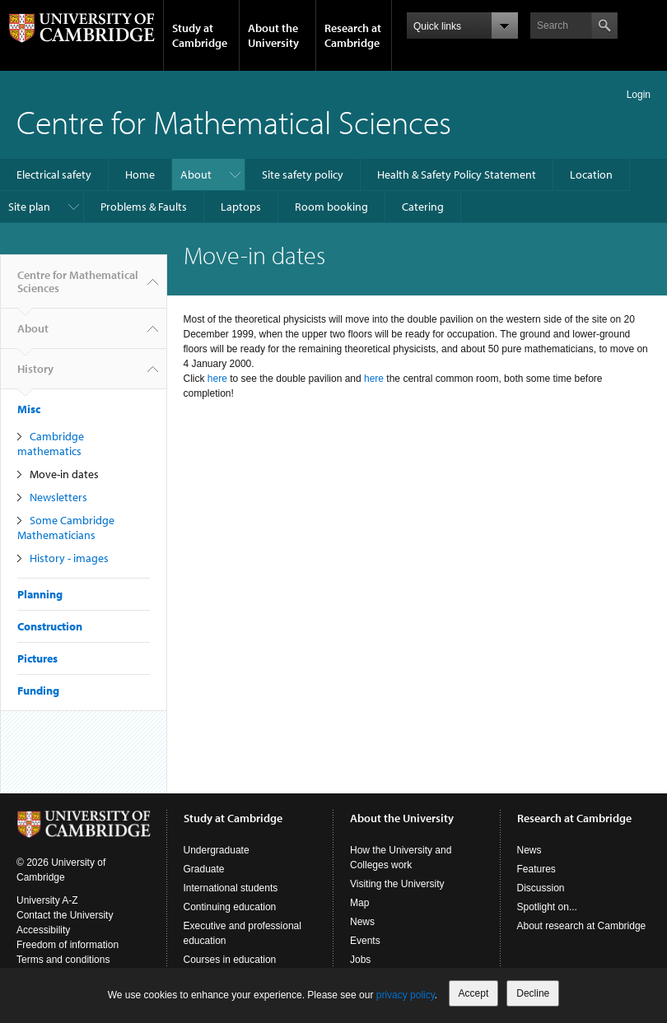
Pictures (37, 658)
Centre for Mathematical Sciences (233, 121)
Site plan (29, 206)
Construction (49, 626)
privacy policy (405, 995)
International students (231, 888)
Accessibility (43, 930)
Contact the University (64, 915)
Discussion (541, 888)
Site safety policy (302, 174)
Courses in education (230, 959)
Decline (532, 993)
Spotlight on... (547, 907)
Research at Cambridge (352, 35)
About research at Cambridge (581, 926)
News (362, 922)
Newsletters (58, 497)
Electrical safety (53, 174)
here (217, 378)
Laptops (241, 206)
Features (536, 869)
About (196, 174)
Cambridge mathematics (50, 443)
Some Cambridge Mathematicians (65, 527)
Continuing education (230, 907)
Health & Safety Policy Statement (456, 174)
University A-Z (47, 900)
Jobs (360, 959)
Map (359, 903)
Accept (474, 993)
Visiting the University (397, 884)
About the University (273, 35)
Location (591, 174)
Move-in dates (64, 474)
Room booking (331, 206)
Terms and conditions (63, 959)
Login (639, 94)
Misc (28, 409)
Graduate (204, 869)
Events (365, 940)
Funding (38, 690)
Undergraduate (217, 850)
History (35, 375)
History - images (69, 558)
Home (140, 174)
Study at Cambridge (199, 35)
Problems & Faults (143, 206)
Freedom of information (67, 945)
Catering (423, 206)
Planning (40, 594)
